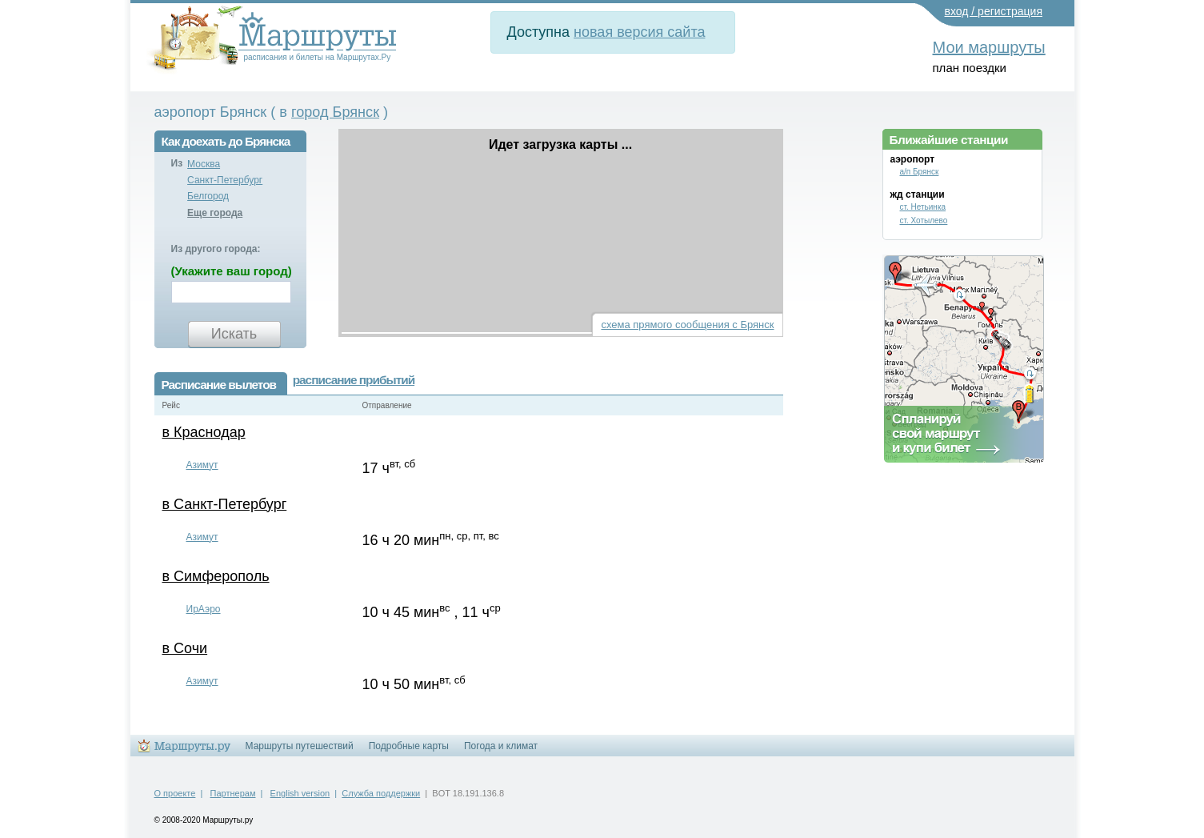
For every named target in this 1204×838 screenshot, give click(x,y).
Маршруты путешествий (300, 746)
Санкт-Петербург (224, 180)
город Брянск (335, 112)
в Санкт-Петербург (224, 504)
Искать (234, 334)
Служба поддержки (381, 793)
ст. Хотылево (924, 220)
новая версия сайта (639, 32)
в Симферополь (216, 576)
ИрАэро (203, 609)
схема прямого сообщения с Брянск (687, 325)
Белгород (208, 196)
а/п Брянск (919, 171)
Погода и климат (501, 746)
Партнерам (233, 793)
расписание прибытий (353, 380)
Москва (203, 164)
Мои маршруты (989, 47)
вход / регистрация (994, 11)
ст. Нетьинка (923, 206)
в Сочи (185, 648)
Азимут (202, 465)
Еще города (214, 213)
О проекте (175, 793)
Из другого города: (216, 249)
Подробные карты (409, 746)
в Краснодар (204, 432)
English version (300, 793)
